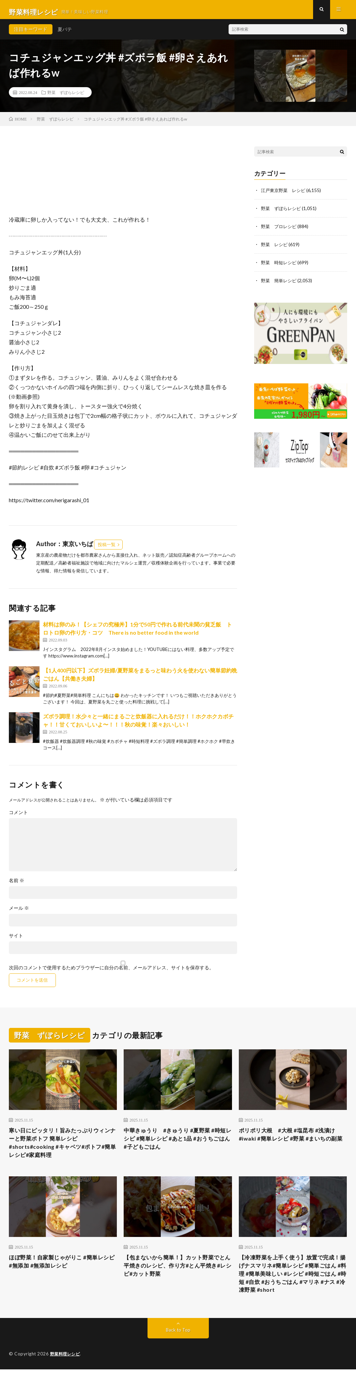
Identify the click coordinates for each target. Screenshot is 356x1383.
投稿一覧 (106, 549)
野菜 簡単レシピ (280, 284)
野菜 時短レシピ (280, 266)
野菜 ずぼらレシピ (65, 97)
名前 (16, 885)
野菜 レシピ (275, 248)
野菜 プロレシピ (280, 231)
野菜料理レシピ (66, 1367)
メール (19, 912)
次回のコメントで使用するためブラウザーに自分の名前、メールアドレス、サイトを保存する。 (111, 972)
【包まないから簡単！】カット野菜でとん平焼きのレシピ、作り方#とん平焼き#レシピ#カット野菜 (177, 1276)
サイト (16, 940)
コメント (18, 817)
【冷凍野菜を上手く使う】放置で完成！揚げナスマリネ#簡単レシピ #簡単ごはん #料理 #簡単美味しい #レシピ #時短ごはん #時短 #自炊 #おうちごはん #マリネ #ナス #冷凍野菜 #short (292, 1285)
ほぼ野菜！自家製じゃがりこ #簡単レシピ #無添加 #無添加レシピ (61, 1271)
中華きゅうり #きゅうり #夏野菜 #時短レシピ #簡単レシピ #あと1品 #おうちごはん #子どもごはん (177, 1145)
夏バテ (65, 34)
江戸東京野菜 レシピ (285, 195)
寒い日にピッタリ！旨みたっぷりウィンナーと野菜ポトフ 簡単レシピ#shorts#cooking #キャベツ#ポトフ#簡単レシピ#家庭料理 (62, 1149)
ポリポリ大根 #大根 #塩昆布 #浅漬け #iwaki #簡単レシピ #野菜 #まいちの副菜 (292, 1145)
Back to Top (178, 1344)
